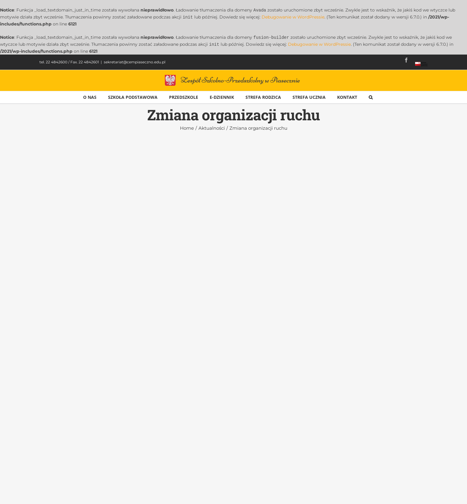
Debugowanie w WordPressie (293, 16)
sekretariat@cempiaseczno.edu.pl (134, 60)
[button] (371, 96)
